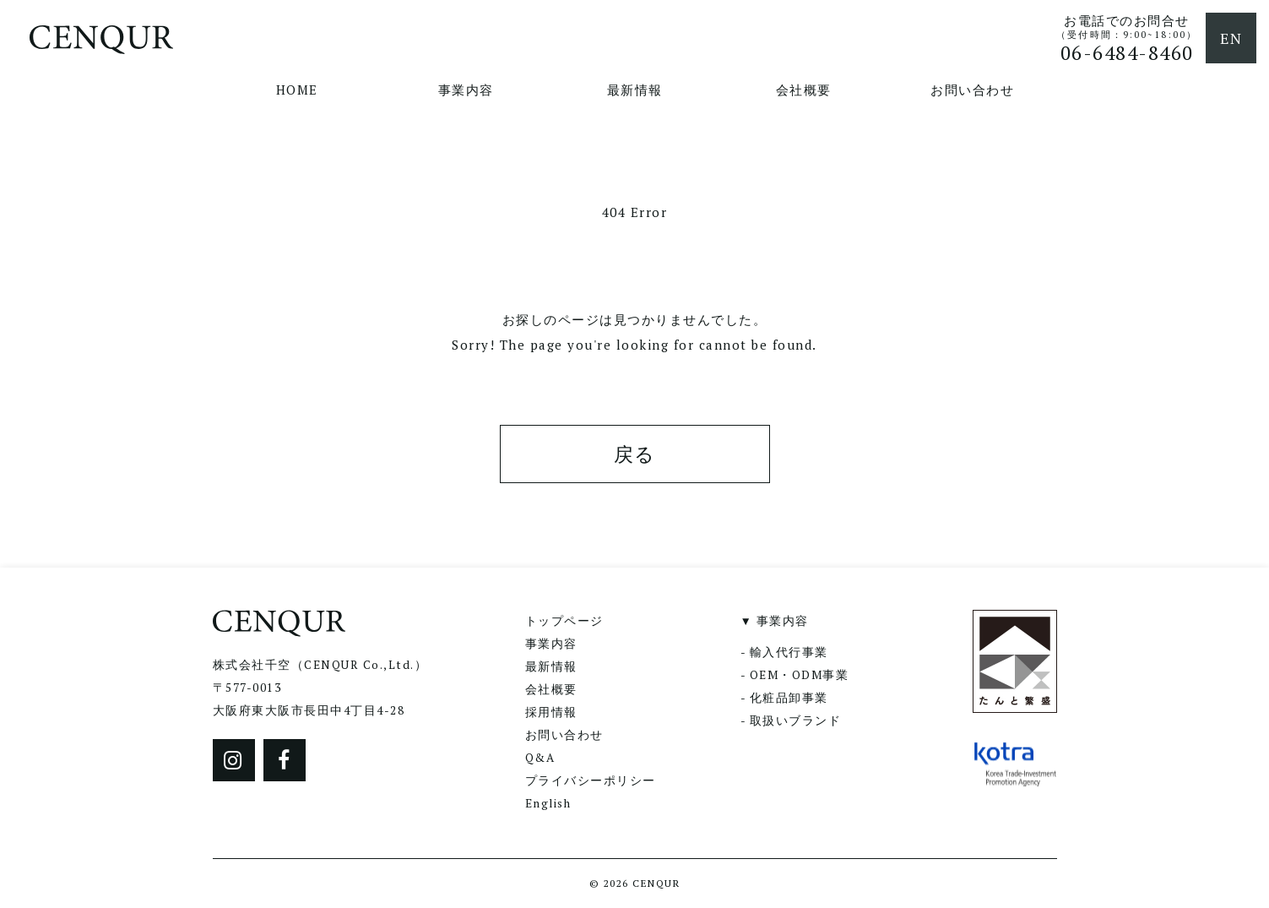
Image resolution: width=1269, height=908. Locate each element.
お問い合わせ (972, 89)
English (548, 803)
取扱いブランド (796, 720)
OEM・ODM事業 (799, 674)
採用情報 (551, 712)
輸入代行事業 (789, 652)
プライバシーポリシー (590, 780)
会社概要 (804, 89)
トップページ (564, 620)
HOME (297, 89)
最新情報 (635, 89)
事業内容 (466, 89)
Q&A (540, 757)
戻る (635, 454)
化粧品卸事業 (789, 697)
